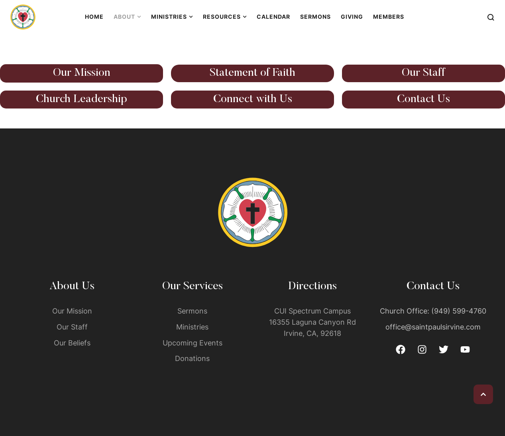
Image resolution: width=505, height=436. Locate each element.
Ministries (192, 327)
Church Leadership (81, 99)
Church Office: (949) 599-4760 (433, 311)
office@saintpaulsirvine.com (433, 327)
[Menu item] (94, 16)
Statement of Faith (252, 73)
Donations (192, 358)
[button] (483, 394)
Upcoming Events (192, 343)
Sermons (192, 311)
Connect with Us (252, 99)
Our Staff (423, 73)
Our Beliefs (72, 343)
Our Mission (81, 73)
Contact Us (423, 99)
